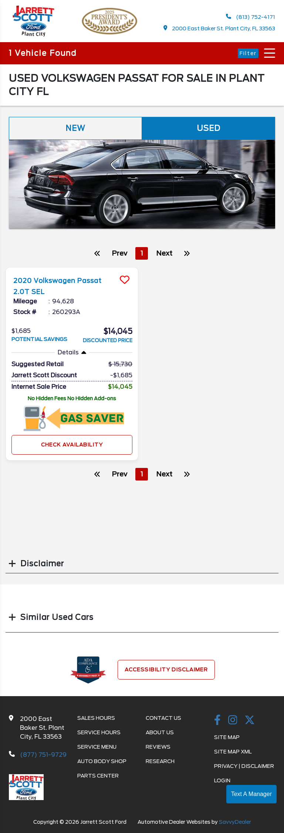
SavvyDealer (235, 822)
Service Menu (96, 747)
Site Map (227, 737)
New (75, 128)
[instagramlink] (232, 720)
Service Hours (99, 732)
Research (160, 761)
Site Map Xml (233, 752)
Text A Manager (251, 794)
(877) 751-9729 (43, 754)
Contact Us (163, 718)
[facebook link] (217, 720)
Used (208, 128)
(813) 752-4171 (250, 17)
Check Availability (72, 444)
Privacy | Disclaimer (244, 766)
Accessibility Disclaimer (166, 669)
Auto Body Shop (101, 761)
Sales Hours (96, 718)
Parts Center (98, 776)
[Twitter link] (249, 720)
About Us (160, 732)
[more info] (72, 268)
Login (222, 780)
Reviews (158, 747)
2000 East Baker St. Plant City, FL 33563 (219, 28)
